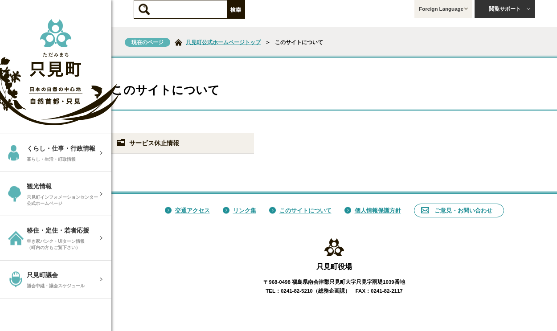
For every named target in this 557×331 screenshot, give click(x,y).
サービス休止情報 (147, 143)
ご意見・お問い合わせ (456, 210)
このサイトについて (300, 210)
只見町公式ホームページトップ (223, 42)
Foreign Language (443, 9)
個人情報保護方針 (372, 210)
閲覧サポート (510, 9)
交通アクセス (187, 210)
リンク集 (239, 210)
